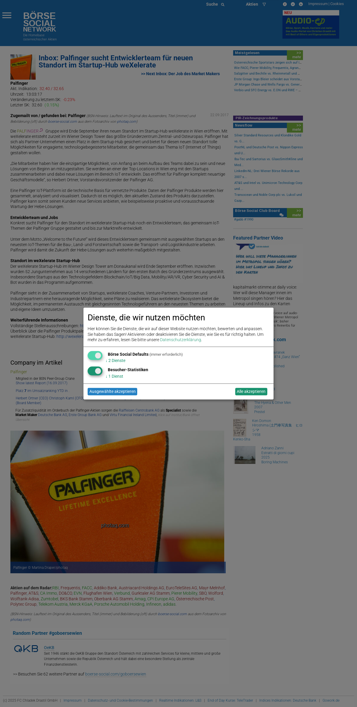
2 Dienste (115, 360)
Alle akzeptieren (251, 391)
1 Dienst (114, 376)
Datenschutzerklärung (180, 339)
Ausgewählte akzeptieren (112, 391)
